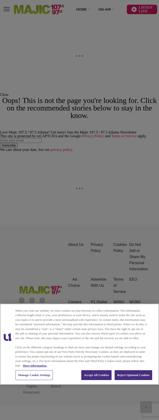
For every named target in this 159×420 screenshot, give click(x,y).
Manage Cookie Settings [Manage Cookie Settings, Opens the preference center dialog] (34, 375)
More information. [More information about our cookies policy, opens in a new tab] (35, 365)
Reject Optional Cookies (133, 375)
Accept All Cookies (96, 375)
